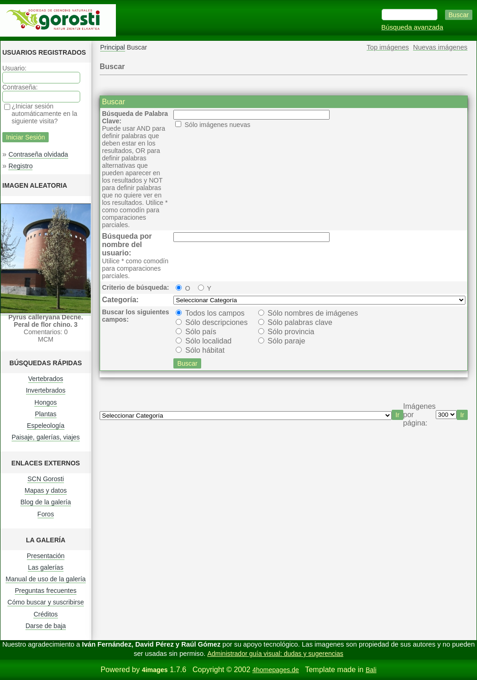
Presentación (46, 555)
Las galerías (45, 567)
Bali (371, 670)
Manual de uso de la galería (46, 579)
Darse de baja (45, 625)
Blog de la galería (45, 502)
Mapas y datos (46, 490)
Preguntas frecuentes (45, 590)
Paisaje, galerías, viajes (46, 437)
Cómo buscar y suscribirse (45, 602)
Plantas (46, 414)
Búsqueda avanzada (413, 27)
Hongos (45, 402)
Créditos (45, 614)
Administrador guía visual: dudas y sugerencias (275, 653)
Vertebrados (46, 378)
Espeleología (45, 425)
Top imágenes (388, 47)
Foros (46, 514)
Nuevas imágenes (440, 47)
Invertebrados (46, 390)
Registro (20, 166)
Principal (112, 47)
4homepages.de (275, 670)
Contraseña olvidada (38, 154)
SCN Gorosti (45, 479)
